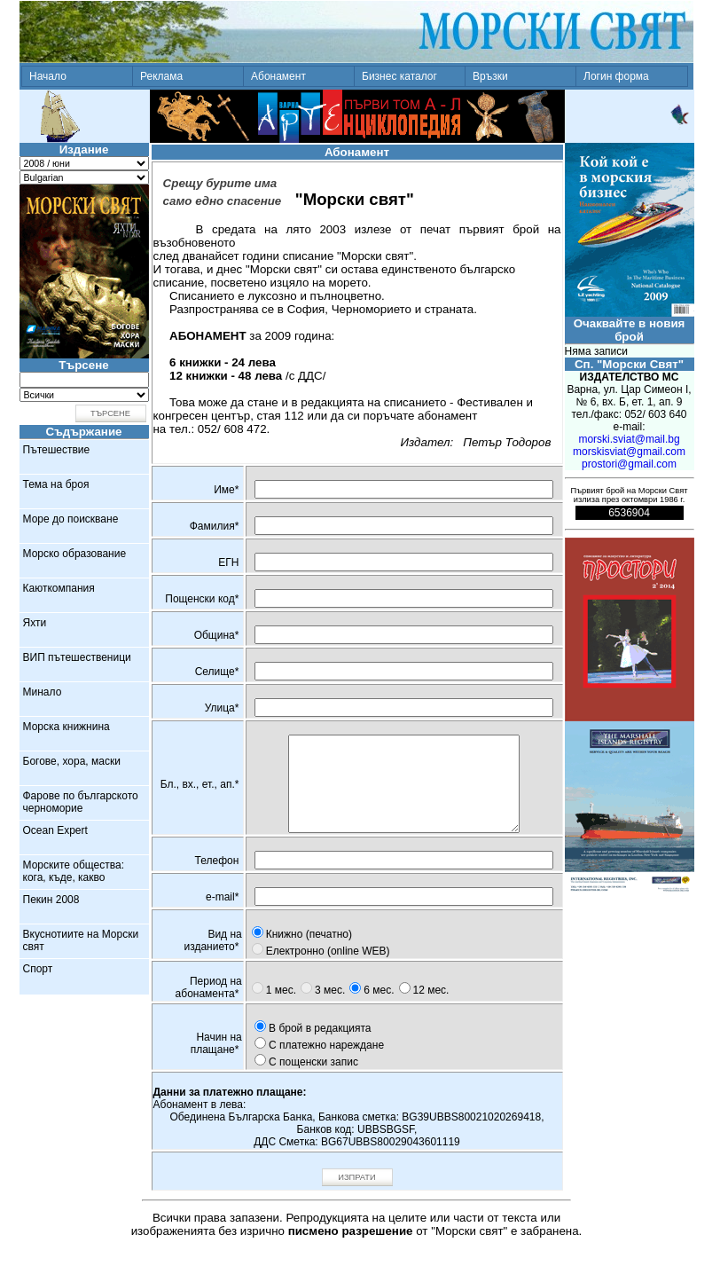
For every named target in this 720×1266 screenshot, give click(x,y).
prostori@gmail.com (629, 464)
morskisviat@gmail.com (629, 451)
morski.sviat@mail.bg (628, 439)
